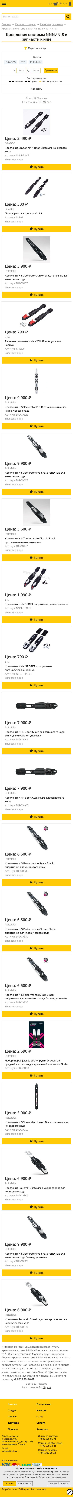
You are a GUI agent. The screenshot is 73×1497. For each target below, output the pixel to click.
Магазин (41, 1410)
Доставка (13, 1422)
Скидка (12, 1410)
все (49, 102)
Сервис (12, 1416)
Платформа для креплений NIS (23, 213)
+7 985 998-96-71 (24, 1379)
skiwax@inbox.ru (11, 1451)
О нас (39, 1416)
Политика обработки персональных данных (45, 1477)
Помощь (13, 1429)
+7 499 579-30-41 (47, 1445)
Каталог (12, 1404)
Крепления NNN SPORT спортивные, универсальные (36, 604)
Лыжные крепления (51, 24)
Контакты (42, 1429)
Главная (6, 24)
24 (40, 102)
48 (44, 102)
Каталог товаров (25, 24)
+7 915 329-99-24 (47, 1452)
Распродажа (43, 1404)
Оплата (40, 1422)
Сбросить (36, 88)
